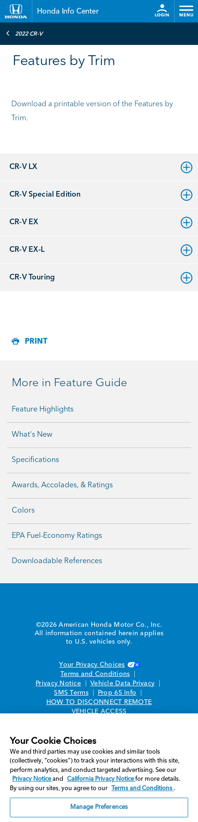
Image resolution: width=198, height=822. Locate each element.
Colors (23, 510)
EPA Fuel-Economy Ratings (57, 536)
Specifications (35, 460)
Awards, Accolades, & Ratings (62, 485)
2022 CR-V (24, 33)
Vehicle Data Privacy (122, 683)
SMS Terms (71, 693)
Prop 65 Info (117, 693)
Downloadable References (57, 561)
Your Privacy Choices (99, 664)
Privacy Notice (58, 683)
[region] (99, 767)
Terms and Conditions (95, 674)
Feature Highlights (42, 409)
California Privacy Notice (101, 779)
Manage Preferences (99, 807)
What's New (32, 435)
